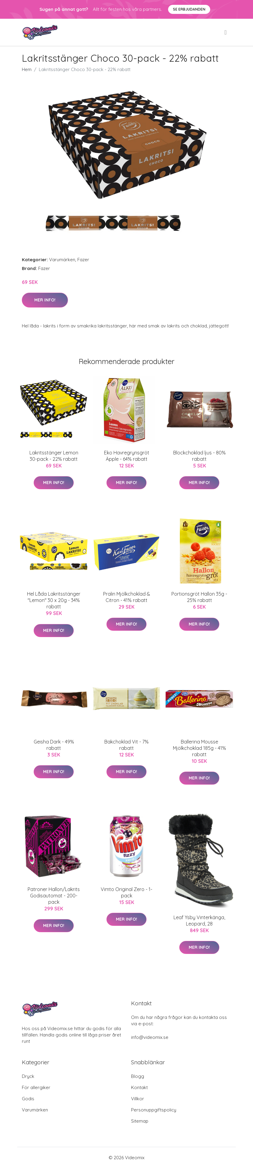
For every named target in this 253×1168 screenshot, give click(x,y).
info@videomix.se (149, 1037)
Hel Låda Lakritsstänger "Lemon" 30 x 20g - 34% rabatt (53, 600)
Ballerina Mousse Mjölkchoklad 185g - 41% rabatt (199, 748)
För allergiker (36, 1087)
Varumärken (62, 259)
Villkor (137, 1098)
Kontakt (139, 1087)
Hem (27, 69)
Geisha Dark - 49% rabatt (54, 745)
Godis (28, 1098)
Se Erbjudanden (189, 9)
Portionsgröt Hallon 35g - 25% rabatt (199, 597)
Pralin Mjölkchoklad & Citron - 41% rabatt (126, 597)
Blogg (137, 1076)
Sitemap (139, 1121)
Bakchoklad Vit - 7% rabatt (126, 745)
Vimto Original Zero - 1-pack (126, 892)
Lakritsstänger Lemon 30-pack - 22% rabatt (53, 456)
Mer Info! (45, 300)
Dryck (28, 1076)
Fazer (83, 259)
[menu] (226, 32)
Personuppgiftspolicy (153, 1110)
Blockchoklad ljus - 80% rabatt (199, 456)
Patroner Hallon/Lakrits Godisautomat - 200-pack (54, 895)
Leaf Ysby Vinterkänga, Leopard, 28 (199, 920)
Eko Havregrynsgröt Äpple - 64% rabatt (126, 456)
